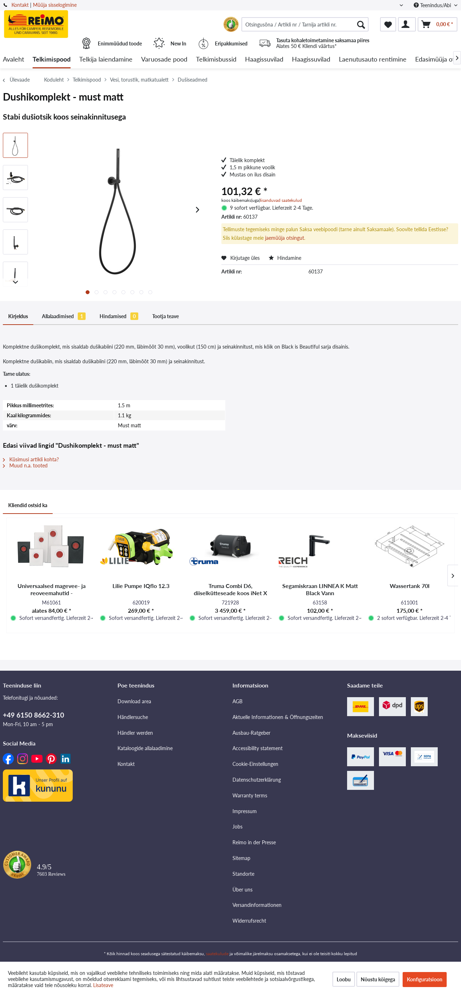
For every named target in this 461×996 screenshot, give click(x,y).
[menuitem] (305, 24)
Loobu (344, 979)
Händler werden (135, 733)
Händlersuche (132, 717)
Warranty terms (249, 795)
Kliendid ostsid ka (27, 505)
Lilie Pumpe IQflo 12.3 (140, 585)
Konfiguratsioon (424, 979)
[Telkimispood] (52, 59)
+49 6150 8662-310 (33, 715)
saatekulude (217, 953)
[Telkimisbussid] (216, 59)
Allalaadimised (64, 316)
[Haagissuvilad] (264, 59)
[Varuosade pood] (164, 59)
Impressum (244, 811)
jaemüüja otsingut (284, 238)
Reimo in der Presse (254, 842)
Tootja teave (165, 316)
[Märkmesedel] (388, 24)
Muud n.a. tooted (25, 465)
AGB (237, 701)
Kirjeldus (18, 316)
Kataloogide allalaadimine (145, 748)
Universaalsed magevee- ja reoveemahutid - (52, 589)
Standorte (243, 874)
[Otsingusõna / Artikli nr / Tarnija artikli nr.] (305, 24)
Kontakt (20, 5)
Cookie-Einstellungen (255, 764)
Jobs (237, 826)
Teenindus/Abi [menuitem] (433, 5)
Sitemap (241, 858)
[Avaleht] (13, 59)
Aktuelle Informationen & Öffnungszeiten (277, 717)
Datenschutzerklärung (256, 780)
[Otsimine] (361, 24)
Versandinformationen (257, 905)
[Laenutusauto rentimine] (373, 59)
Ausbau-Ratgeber (251, 733)
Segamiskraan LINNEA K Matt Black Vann (320, 589)
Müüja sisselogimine (55, 5)
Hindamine (285, 258)
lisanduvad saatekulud (281, 200)
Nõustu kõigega (378, 979)
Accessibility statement (257, 748)
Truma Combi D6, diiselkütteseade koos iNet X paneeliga (230, 589)
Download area (134, 701)
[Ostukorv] (437, 24)
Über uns (242, 889)
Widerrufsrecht (249, 921)
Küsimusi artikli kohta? (31, 459)
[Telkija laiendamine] (106, 59)
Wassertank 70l (409, 585)
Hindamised (119, 316)
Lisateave (103, 985)
